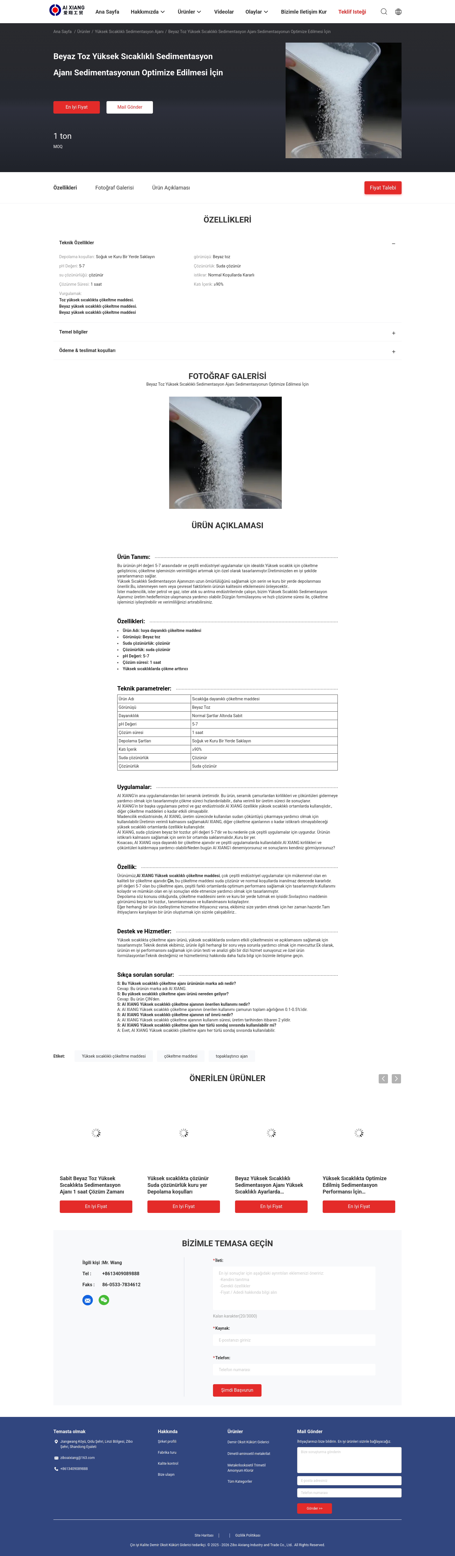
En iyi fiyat (77, 107)
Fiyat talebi (383, 187)
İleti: (219, 1260)
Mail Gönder (129, 107)
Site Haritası (204, 1535)
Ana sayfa (62, 31)
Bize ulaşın (166, 1475)
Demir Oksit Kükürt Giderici (248, 1442)
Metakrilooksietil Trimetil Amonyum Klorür (247, 1468)
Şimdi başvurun (237, 1390)
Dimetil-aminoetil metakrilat (249, 1454)
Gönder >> (314, 1508)
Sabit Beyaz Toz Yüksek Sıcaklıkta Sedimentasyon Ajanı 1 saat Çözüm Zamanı (92, 1185)
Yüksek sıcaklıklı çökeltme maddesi (114, 1056)
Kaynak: (222, 1328)
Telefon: (222, 1357)
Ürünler (83, 31)
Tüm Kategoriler (240, 1482)
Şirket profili (167, 1442)
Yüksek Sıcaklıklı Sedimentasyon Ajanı (129, 31)
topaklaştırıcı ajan (232, 1056)
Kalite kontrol (168, 1464)
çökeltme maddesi (181, 1056)
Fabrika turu (167, 1453)
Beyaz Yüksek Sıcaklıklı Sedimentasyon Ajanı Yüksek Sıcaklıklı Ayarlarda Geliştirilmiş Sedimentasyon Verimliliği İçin (269, 1191)
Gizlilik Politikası (248, 1535)
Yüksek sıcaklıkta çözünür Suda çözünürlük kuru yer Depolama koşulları (178, 1185)
